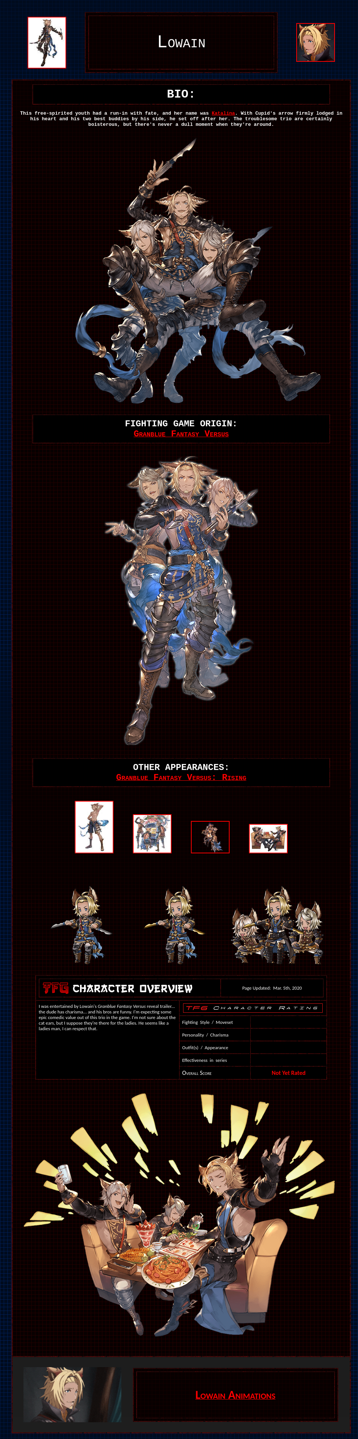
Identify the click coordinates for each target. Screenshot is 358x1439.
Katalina (223, 113)
